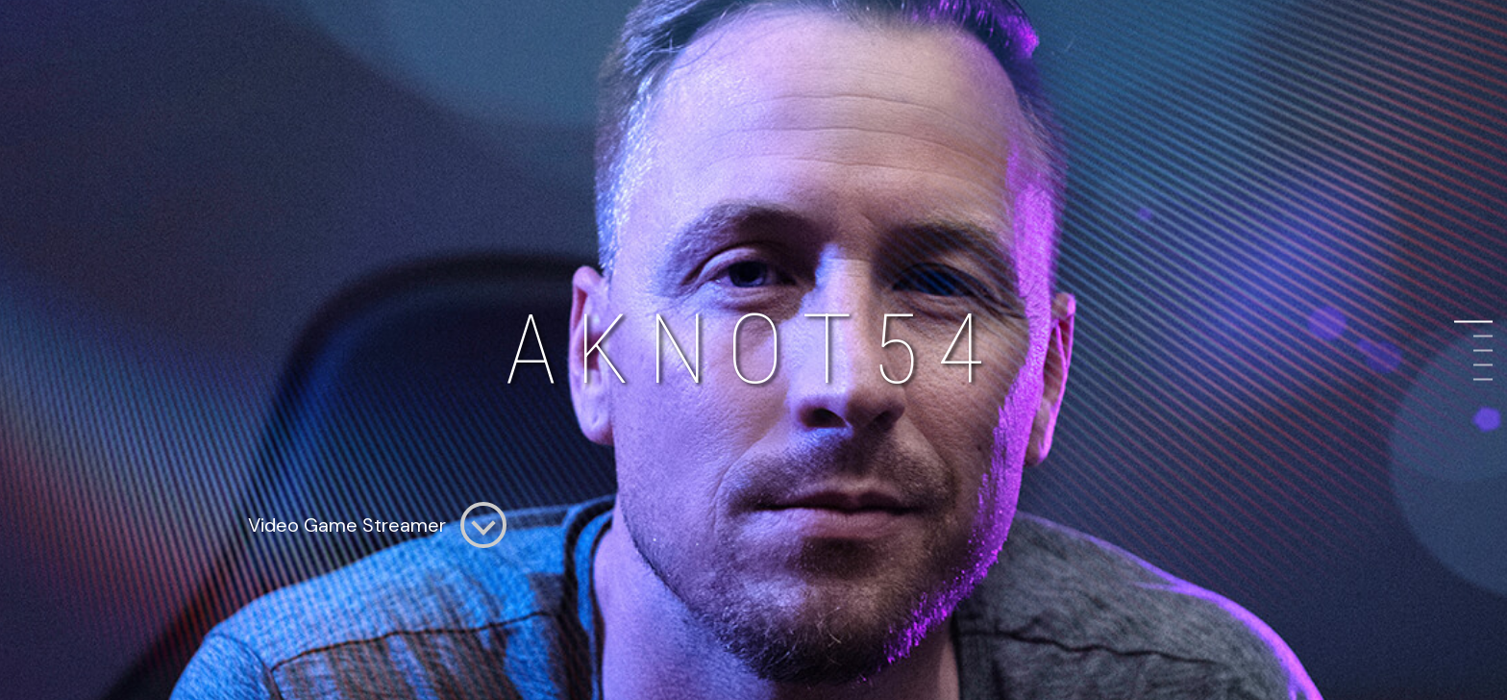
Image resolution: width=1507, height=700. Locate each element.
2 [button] (1483, 336)
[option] (753, 350)
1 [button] (1483, 321)
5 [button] (1483, 379)
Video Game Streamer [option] (377, 525)
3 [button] (1483, 350)
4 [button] (1483, 365)
